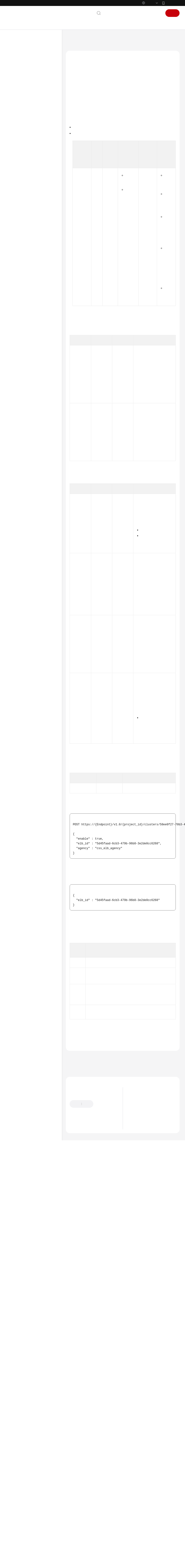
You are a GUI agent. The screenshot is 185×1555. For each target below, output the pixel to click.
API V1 (19, 159)
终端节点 (25, 247)
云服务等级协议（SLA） (27, 451)
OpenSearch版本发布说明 (148, 1536)
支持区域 (16, 467)
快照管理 (25, 240)
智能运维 (25, 346)
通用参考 (16, 429)
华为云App (173, 3)
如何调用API (23, 144)
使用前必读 (22, 129)
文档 (119, 13)
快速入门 (16, 99)
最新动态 (16, 68)
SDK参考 (16, 377)
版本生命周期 (140, 1524)
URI (75, 117)
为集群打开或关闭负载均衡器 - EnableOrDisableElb (40, 287)
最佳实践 (16, 114)
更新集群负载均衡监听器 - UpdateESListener (40, 324)
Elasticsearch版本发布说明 (149, 1530)
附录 (18, 369)
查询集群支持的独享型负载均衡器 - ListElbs (40, 272)
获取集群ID (156, 481)
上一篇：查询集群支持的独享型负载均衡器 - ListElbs (105, 1484)
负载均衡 (25, 263)
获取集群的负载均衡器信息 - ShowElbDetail (40, 301)
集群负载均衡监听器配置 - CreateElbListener (40, 312)
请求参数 (78, 125)
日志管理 (25, 224)
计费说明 (16, 91)
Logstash (25, 217)
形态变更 (25, 190)
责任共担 (16, 444)
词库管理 (25, 197)
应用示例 (20, 353)
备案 (130, 13)
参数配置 (25, 255)
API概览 (20, 136)
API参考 (16, 121)
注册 (172, 13)
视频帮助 (16, 407)
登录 (156, 13)
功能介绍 (78, 96)
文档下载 (16, 415)
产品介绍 (16, 83)
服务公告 (16, 76)
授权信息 (78, 110)
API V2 (19, 152)
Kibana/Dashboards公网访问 (37, 207)
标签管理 (25, 182)
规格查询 (25, 175)
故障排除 (16, 399)
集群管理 (25, 167)
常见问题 (16, 392)
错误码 (82, 1461)
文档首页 (71, 39)
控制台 (143, 13)
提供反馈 (103, 1531)
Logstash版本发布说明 (146, 1542)
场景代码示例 (20, 384)
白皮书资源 (18, 459)
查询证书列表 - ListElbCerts (34, 336)
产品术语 (16, 436)
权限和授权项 (23, 361)
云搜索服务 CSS (92, 39)
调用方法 (78, 103)
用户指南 (16, 106)
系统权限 (16, 474)
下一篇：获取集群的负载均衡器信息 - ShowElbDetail (105, 1491)
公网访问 (25, 232)
